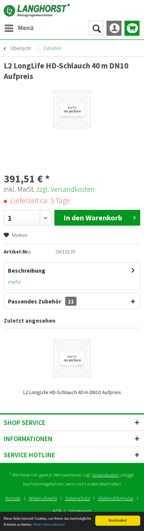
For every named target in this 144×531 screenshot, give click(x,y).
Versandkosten (105, 475)
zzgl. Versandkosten (65, 189)
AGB (56, 511)
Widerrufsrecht (43, 498)
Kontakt (13, 498)
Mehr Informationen (48, 524)
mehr (14, 281)
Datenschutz (77, 498)
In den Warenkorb (99, 217)
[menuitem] (19, 28)
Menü (19, 27)
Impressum (80, 511)
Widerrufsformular (116, 498)
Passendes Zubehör (42, 301)
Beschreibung (26, 270)
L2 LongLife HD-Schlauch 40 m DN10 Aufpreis (72, 392)
